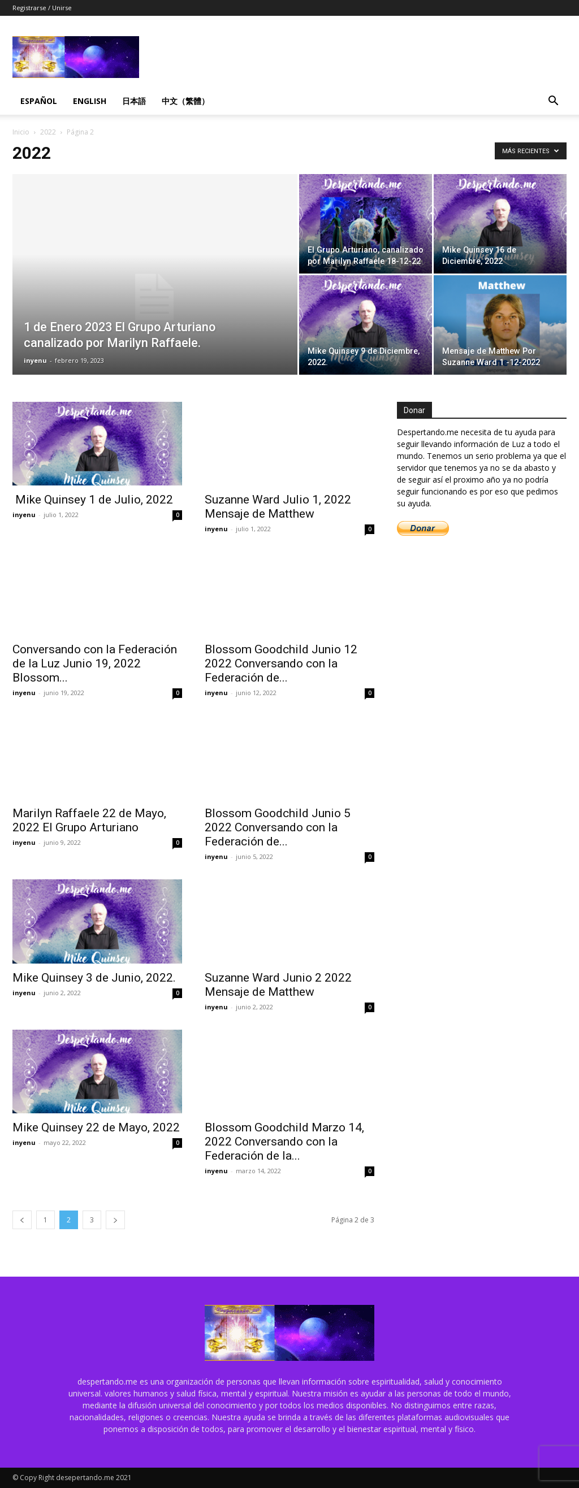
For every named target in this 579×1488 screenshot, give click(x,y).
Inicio (20, 132)
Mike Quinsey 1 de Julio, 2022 (92, 499)
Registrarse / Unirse (42, 7)
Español (38, 101)
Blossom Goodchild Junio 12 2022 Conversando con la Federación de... (281, 663)
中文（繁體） (185, 101)
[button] (553, 102)
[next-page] (115, 1220)
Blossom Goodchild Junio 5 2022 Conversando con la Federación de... (278, 827)
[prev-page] (22, 1220)
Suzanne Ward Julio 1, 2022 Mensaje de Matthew (278, 506)
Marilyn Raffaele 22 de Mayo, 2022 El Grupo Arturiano (89, 820)
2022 (48, 132)
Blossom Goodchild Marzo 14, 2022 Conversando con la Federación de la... (284, 1141)
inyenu (35, 360)
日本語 (134, 101)
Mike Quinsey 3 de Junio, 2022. (94, 977)
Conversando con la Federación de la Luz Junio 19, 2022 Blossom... (94, 663)
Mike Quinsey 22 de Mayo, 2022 (96, 1127)
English (89, 101)
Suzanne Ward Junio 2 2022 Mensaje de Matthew (278, 985)
